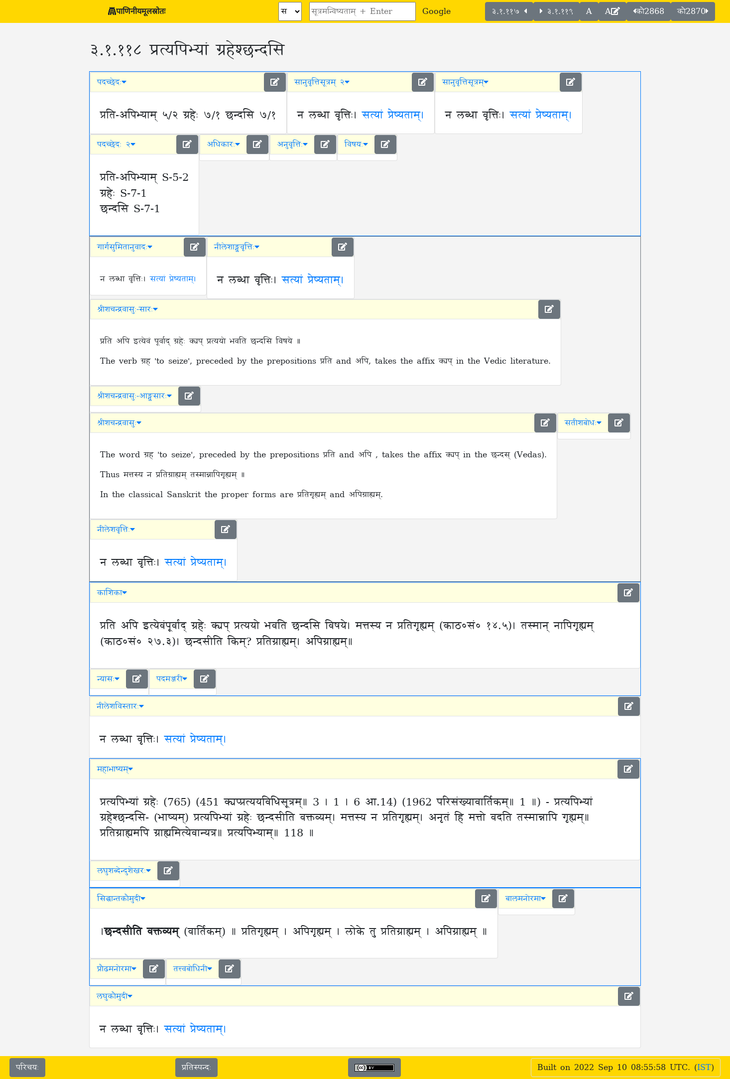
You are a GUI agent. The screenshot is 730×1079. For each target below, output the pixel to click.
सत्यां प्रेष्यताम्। (393, 115)
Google (436, 11)
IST (704, 1067)
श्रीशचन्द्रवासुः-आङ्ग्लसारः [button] (134, 396)
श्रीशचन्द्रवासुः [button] (119, 422)
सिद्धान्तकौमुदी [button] (121, 898)
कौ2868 (648, 11)
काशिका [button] (112, 592)
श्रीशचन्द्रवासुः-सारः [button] (127, 309)
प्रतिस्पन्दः (196, 1067)
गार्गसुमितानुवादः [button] (124, 247)
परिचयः (27, 1067)
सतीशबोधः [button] (583, 422)
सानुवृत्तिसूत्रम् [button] (465, 82)
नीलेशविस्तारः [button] (120, 706)
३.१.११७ (509, 11)
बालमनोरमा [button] (525, 898)
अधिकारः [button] (223, 144)
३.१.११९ (556, 11)
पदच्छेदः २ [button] (116, 144)
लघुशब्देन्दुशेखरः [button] (124, 870)
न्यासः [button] (108, 679)
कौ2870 (693, 11)
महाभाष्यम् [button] (115, 769)
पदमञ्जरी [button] (171, 679)
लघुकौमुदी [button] (114, 996)
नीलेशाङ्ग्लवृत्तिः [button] (236, 247)
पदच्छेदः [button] (111, 82)
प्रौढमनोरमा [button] (116, 968)
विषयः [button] (356, 144)
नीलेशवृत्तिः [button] (116, 529)
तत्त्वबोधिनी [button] (192, 968)
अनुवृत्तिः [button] (292, 144)
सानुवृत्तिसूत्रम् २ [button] (322, 82)
